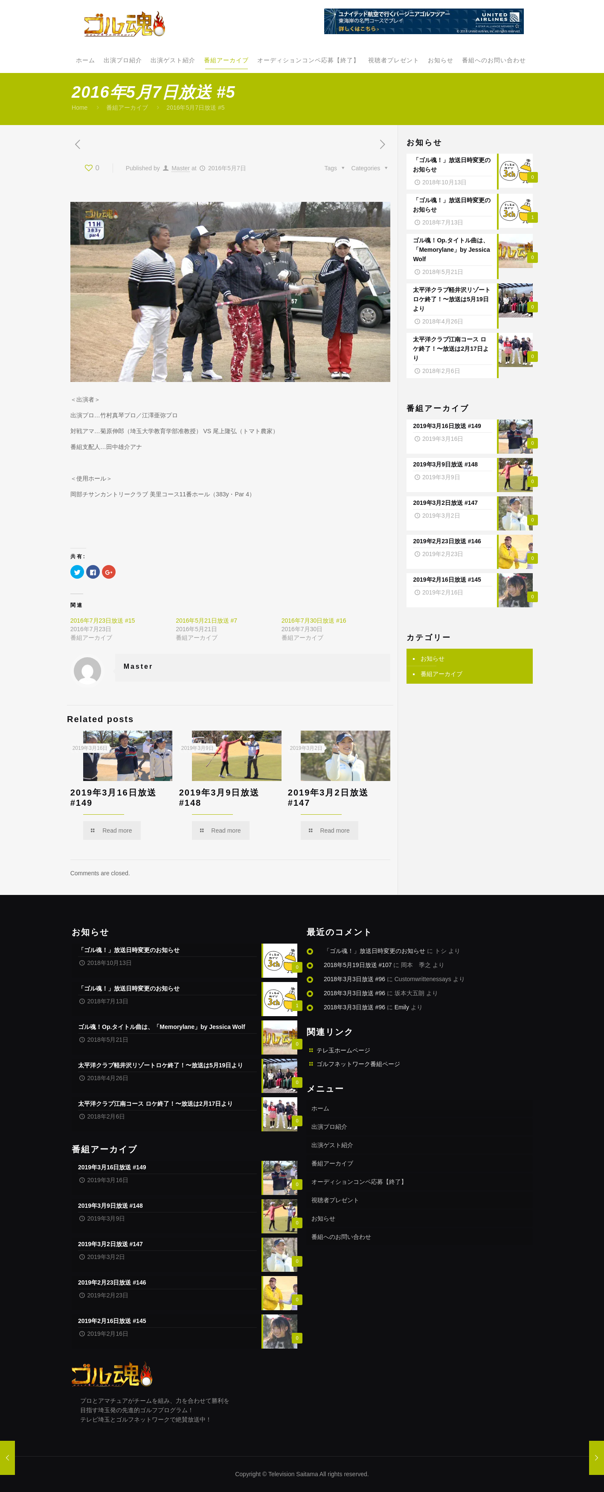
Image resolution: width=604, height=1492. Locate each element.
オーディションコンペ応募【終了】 (359, 1181)
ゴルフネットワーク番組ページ (358, 1064)
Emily (402, 1007)
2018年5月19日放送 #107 (358, 965)
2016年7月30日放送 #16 (314, 620)
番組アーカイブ (127, 107)
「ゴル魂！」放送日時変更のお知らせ (374, 950)
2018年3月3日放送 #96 (354, 979)
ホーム (320, 1108)
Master (180, 168)
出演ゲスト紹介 (332, 1145)
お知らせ (432, 656)
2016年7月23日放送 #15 (102, 620)
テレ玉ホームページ (343, 1050)
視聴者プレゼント (335, 1200)
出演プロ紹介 (329, 1126)
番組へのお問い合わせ (341, 1236)
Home (79, 107)
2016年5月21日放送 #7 (206, 620)
